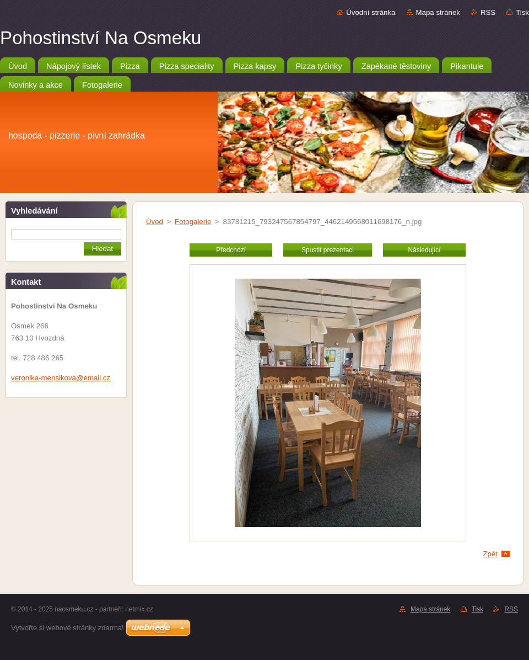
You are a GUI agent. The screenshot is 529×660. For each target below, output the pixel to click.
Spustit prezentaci (327, 250)
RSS (488, 12)
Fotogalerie (193, 221)
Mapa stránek (438, 12)
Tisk (522, 12)
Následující (424, 250)
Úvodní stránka (370, 12)
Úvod (154, 221)
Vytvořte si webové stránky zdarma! (67, 628)
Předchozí (231, 250)
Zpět (490, 554)
